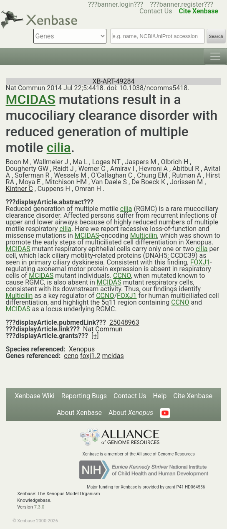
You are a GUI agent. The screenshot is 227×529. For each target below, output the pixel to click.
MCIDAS (30, 99)
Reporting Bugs (84, 396)
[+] (95, 336)
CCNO (122, 276)
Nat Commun (103, 329)
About (130, 413)
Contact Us (130, 396)
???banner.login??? (116, 4)
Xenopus (82, 349)
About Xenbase (79, 413)
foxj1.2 (90, 356)
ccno (71, 356)
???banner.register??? (181, 4)
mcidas (113, 356)
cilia (59, 147)
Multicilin (143, 235)
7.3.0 (39, 507)
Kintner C (19, 189)
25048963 (124, 322)
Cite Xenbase (192, 396)
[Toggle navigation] (215, 56)
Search (216, 36)
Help (160, 396)
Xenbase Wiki (35, 396)
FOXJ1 (200, 262)
